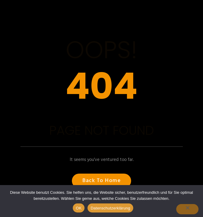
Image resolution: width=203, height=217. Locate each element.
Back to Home (101, 180)
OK (79, 208)
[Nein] (187, 209)
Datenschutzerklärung (110, 208)
